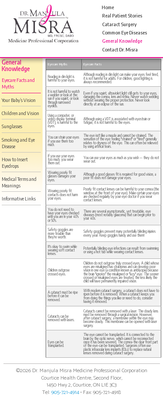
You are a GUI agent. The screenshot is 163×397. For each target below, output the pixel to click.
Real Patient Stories (122, 15)
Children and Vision (20, 113)
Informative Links (19, 198)
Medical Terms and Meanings (19, 182)
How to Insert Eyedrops (15, 162)
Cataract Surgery (119, 24)
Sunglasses (12, 126)
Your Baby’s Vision (19, 100)
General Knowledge (122, 40)
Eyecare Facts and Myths (18, 83)
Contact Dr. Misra (120, 49)
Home (108, 7)
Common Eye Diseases (124, 32)
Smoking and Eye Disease (18, 142)
